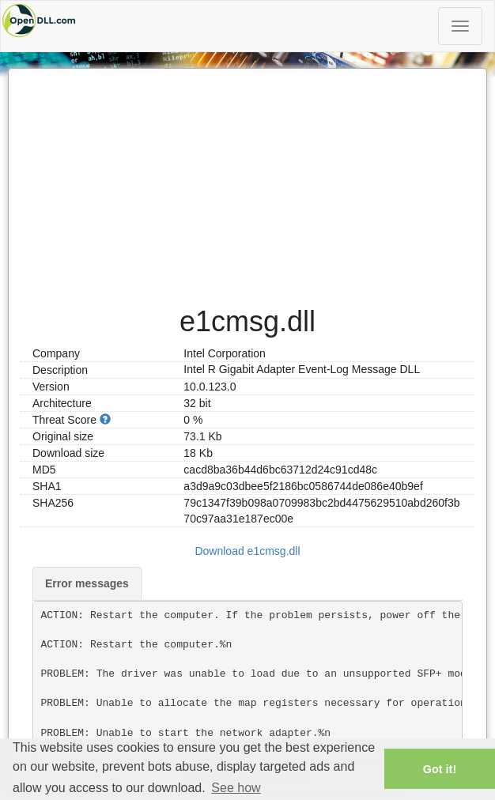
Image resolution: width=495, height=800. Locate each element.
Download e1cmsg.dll (247, 551)
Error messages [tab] (87, 583)
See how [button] (235, 787)
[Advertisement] (247, 179)
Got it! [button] (439, 769)
